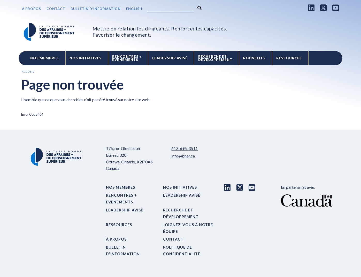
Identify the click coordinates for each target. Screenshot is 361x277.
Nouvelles (254, 58)
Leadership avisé (170, 58)
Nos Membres (44, 58)
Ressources (289, 58)
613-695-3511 (184, 148)
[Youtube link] (336, 8)
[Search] (170, 9)
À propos (31, 9)
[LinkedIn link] (311, 8)
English (134, 9)
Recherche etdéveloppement (215, 58)
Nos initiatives (86, 58)
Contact (56, 9)
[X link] (323, 8)
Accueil (28, 71)
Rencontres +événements (127, 58)
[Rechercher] (199, 8)
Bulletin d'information (96, 9)
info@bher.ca (183, 155)
